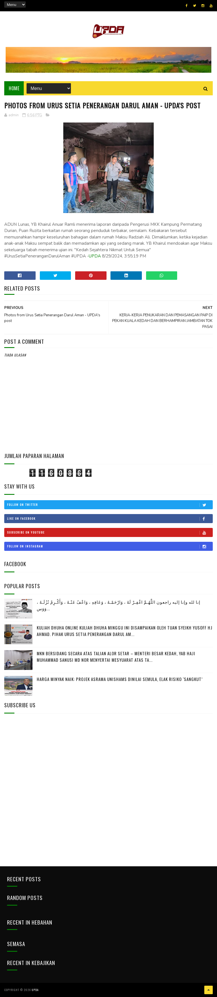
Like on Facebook (109, 518)
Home (14, 88)
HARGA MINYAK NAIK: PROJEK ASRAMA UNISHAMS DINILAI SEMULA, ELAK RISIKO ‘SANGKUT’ (120, 679)
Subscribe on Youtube (109, 532)
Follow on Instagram (109, 546)
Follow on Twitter (109, 504)
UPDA (95, 256)
